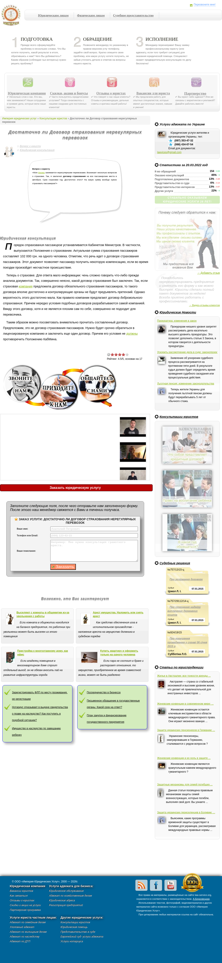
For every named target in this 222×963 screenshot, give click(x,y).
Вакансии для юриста (153, 93)
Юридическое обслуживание (66, 890)
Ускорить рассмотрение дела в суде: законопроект (187, 352)
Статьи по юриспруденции (182, 667)
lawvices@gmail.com (169, 152)
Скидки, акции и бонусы (69, 93)
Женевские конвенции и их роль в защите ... (184, 758)
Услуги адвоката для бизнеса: (71, 886)
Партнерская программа (25, 909)
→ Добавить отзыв (208, 272)
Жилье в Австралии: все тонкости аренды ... (184, 675)
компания (26, 286)
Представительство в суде (77, 931)
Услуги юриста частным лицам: (33, 917)
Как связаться (19, 895)
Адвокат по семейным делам (28, 922)
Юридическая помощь (74, 927)
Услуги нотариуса (71, 941)
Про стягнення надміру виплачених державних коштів (184, 611)
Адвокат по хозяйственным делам (70, 895)
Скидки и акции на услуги (25, 905)
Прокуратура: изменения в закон (177, 320)
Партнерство (195, 93)
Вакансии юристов (21, 890)
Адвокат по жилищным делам (28, 931)
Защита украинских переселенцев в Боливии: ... (186, 812)
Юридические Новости (178, 312)
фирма (41, 172)
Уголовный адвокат (22, 927)
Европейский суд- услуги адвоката (81, 936)
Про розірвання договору (186, 579)
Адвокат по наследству (24, 936)
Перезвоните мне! (204, 4)
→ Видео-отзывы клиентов (204, 305)
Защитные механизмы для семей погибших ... (185, 784)
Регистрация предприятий (66, 905)
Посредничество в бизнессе (104, 692)
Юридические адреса (62, 900)
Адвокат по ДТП (20, 941)
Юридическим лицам (53, 15)
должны (132, 333)
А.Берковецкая (201, 899)
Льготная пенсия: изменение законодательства (185, 383)
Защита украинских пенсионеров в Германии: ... (186, 730)
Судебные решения (175, 563)
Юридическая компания (27, 93)
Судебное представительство (133, 15)
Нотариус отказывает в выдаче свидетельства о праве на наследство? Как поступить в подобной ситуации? (40, 714)
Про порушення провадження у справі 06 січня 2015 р (187, 642)
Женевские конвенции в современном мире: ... (185, 703)
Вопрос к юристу (30, 146)
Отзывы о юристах (111, 93)
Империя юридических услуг (12, 16)
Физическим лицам (90, 15)
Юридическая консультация (37, 150)
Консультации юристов (179, 416)
